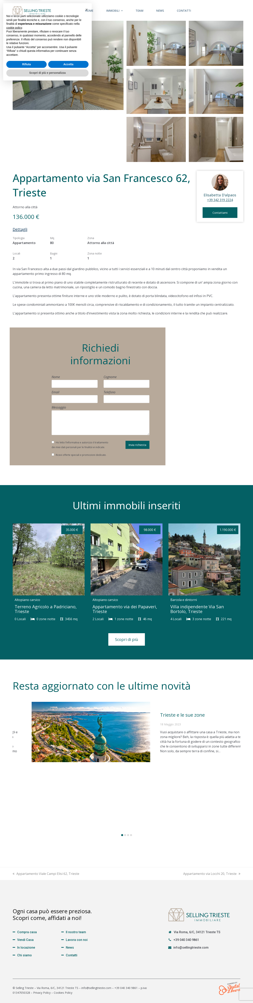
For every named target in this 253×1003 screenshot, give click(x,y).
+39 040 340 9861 (186, 940)
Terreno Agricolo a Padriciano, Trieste (46, 609)
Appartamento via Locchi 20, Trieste (211, 873)
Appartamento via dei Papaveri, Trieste (125, 609)
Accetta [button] (68, 983)
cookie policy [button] (14, 947)
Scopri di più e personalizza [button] (47, 992)
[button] (122, 835)
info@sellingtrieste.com (191, 947)
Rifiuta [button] (26, 983)
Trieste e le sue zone (182, 715)
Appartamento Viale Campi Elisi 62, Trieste (46, 873)
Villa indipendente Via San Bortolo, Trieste (197, 609)
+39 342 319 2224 (220, 200)
